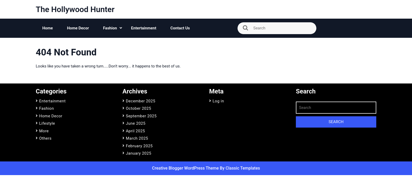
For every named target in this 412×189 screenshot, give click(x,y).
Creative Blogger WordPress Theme (186, 168)
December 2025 (140, 101)
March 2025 (137, 138)
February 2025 (139, 146)
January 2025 (138, 153)
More (44, 131)
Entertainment (143, 28)
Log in (218, 101)
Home (47, 28)
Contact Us (180, 28)
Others (45, 138)
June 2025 (136, 123)
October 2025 (138, 108)
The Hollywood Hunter (75, 9)
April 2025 (135, 131)
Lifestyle (47, 123)
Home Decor (78, 28)
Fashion (110, 28)
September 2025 (141, 116)
